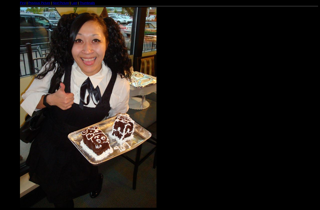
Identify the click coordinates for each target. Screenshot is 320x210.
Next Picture (60, 3)
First (23, 3)
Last (74, 3)
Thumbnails (87, 3)
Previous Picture (39, 3)
